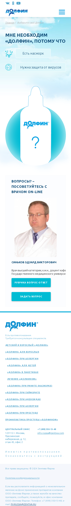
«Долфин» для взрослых (22, 352)
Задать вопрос (31, 296)
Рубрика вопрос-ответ (31, 282)
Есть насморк (33, 53)
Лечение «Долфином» (22, 379)
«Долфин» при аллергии (22, 359)
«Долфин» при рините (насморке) (29, 386)
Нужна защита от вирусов (40, 67)
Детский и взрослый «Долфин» (26, 345)
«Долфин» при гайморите (22, 392)
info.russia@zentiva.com (50, 433)
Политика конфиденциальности (22, 478)
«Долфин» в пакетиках (22, 372)
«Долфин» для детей (21, 365)
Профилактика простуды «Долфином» (31, 419)
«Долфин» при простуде (21, 413)
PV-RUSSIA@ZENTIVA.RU (23, 504)
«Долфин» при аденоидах (23, 399)
